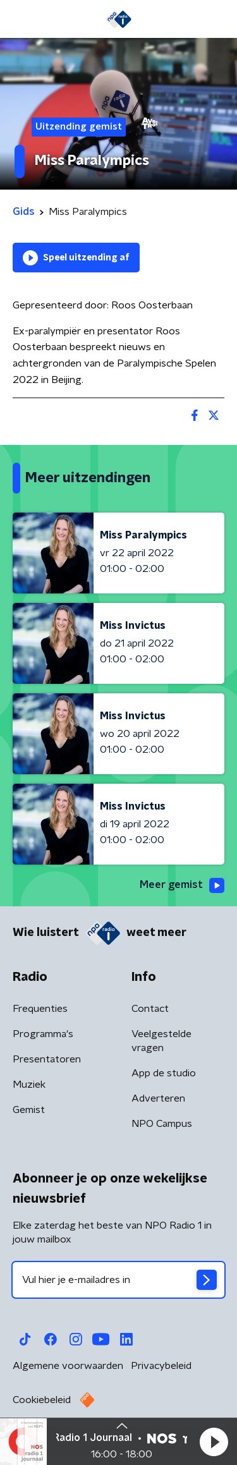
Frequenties (40, 1009)
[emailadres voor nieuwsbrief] (118, 1280)
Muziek (29, 1084)
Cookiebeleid (42, 1400)
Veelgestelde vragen (161, 1041)
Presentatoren (47, 1059)
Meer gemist (182, 885)
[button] (213, 1441)
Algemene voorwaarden (68, 1366)
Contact (150, 1009)
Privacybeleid (161, 1366)
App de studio (163, 1073)
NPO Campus (161, 1124)
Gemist (29, 1110)
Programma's (43, 1034)
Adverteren (158, 1098)
